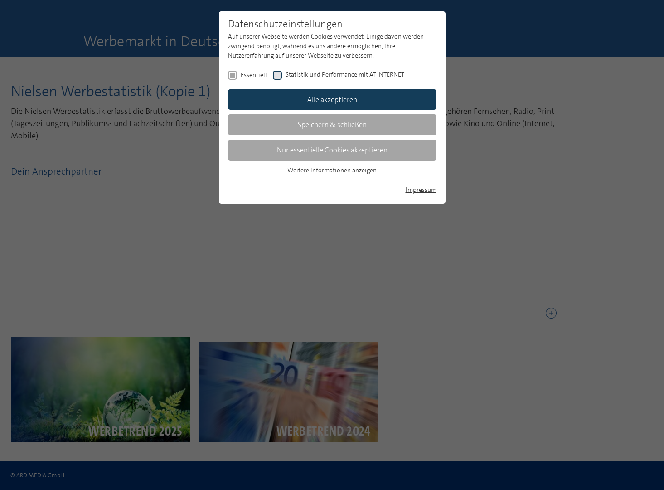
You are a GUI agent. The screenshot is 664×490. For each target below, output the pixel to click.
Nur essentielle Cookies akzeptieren (332, 150)
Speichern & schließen (332, 124)
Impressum (421, 190)
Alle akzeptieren (332, 99)
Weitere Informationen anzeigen (332, 170)
